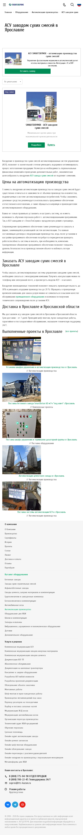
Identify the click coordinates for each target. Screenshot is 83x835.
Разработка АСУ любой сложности (19, 676)
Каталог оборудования (16, 574)
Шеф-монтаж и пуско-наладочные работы (23, 693)
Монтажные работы (13, 689)
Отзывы (8, 563)
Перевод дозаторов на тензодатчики (21, 702)
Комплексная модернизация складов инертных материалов (31, 651)
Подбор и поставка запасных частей (21, 706)
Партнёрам (9, 567)
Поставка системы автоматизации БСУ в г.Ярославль (41, 512)
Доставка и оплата (13, 559)
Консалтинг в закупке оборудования (21, 672)
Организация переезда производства (21, 719)
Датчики (8, 630)
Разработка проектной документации (21, 681)
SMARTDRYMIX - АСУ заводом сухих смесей (41, 126)
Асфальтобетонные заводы (17, 588)
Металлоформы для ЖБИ (16, 762)
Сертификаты (10, 538)
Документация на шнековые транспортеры (24, 668)
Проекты (8, 546)
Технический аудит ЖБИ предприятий (21, 723)
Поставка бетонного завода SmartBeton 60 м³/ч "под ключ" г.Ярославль (41, 403)
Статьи (7, 550)
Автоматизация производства (18, 609)
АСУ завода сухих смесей (41, 175)
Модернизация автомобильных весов (21, 715)
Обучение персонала (14, 727)
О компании (11, 524)
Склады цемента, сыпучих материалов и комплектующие (30, 592)
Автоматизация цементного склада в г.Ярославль (41, 476)
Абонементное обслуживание (18, 664)
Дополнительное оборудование (19, 635)
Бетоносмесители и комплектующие (20, 601)
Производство (11, 533)
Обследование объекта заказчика (20, 685)
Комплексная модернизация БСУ (19, 647)
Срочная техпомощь (14, 732)
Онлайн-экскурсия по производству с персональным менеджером (34, 757)
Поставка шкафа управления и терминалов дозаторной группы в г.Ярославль (41, 439)
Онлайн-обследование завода (18, 749)
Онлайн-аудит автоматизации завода (21, 736)
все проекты (71, 331)
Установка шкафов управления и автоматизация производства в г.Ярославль (41, 367)
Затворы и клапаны (13, 622)
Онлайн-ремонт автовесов (16, 740)
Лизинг (8, 555)
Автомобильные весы (14, 605)
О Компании (10, 529)
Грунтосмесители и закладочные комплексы (24, 596)
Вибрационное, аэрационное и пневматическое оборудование (32, 626)
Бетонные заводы (13, 579)
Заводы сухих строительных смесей (20, 584)
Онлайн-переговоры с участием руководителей (26, 753)
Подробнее (36, 145)
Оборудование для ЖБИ (15, 613)
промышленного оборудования (30, 297)
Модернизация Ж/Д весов (16, 710)
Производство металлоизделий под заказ (23, 698)
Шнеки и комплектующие (16, 618)
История (8, 542)
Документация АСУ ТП (14, 659)
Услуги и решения (13, 642)
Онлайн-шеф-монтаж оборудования (21, 745)
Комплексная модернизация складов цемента (25, 655)
